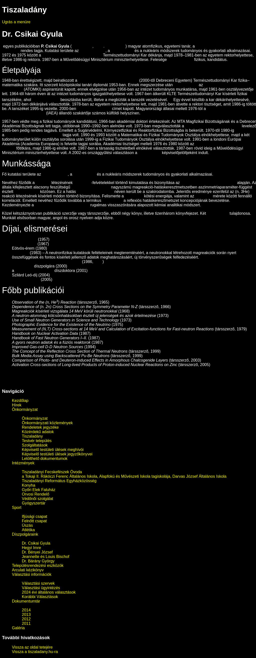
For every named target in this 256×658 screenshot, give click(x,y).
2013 (26, 614)
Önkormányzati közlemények (47, 423)
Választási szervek (38, 583)
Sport (16, 507)
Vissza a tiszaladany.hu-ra (35, 652)
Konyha (28, 485)
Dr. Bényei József (37, 552)
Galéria (18, 628)
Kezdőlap (20, 400)
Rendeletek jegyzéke (40, 427)
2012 (26, 619)
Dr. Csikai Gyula (36, 543)
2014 (26, 610)
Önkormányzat (25, 409)
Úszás (27, 525)
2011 (26, 623)
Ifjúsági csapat (34, 516)
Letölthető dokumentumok (44, 458)
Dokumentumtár (26, 601)
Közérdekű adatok (38, 432)
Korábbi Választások (40, 597)
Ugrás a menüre (16, 22)
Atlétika (28, 530)
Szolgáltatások (35, 445)
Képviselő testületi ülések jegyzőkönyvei (57, 454)
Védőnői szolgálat (37, 499)
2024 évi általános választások (49, 592)
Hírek (16, 405)
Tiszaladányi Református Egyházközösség (59, 481)
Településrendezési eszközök (38, 565)
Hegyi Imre (31, 548)
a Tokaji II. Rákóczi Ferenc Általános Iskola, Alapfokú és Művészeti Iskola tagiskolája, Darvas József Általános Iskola (124, 476)
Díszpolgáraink (25, 534)
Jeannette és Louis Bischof (45, 556)
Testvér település (37, 441)
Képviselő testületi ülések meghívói (53, 449)
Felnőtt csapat (34, 521)
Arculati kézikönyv (28, 570)
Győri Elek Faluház (38, 490)
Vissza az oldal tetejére (32, 647)
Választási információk (31, 574)
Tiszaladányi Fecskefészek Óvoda (52, 472)
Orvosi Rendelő (35, 494)
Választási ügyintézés (41, 588)
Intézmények (23, 463)
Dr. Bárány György (38, 561)
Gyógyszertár (33, 503)
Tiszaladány (32, 436)
